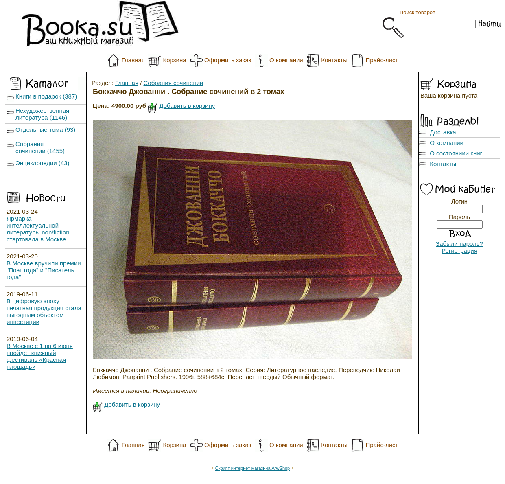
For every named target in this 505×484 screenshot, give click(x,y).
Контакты (334, 60)
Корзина (174, 60)
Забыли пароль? (459, 243)
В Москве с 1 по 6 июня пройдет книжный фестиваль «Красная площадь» (40, 356)
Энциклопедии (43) (42, 163)
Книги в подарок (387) (46, 96)
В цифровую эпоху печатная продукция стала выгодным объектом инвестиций (44, 311)
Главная (133, 60)
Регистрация (459, 250)
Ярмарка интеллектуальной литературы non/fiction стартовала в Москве (38, 229)
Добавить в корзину (187, 105)
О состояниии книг (456, 153)
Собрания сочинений (173, 82)
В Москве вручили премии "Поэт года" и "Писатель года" (44, 270)
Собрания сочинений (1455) (40, 147)
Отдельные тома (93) (45, 129)
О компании (286, 60)
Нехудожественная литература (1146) (42, 114)
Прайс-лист (382, 60)
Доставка (443, 132)
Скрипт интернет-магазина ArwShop (252, 468)
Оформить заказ (227, 60)
